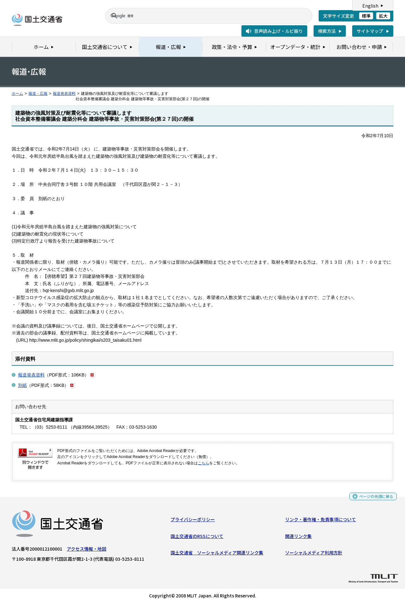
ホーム (17, 93)
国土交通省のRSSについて (197, 537)
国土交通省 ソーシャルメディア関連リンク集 (217, 554)
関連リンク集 (298, 537)
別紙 (22, 385)
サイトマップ (370, 31)
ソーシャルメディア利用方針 (313, 554)
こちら (203, 463)
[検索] (201, 16)
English (370, 6)
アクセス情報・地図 (86, 550)
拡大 (383, 16)
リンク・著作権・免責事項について (320, 521)
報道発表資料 (64, 93)
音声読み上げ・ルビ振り (278, 31)
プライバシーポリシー (193, 521)
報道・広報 (37, 93)
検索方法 (327, 31)
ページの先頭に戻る (373, 498)
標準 (366, 16)
